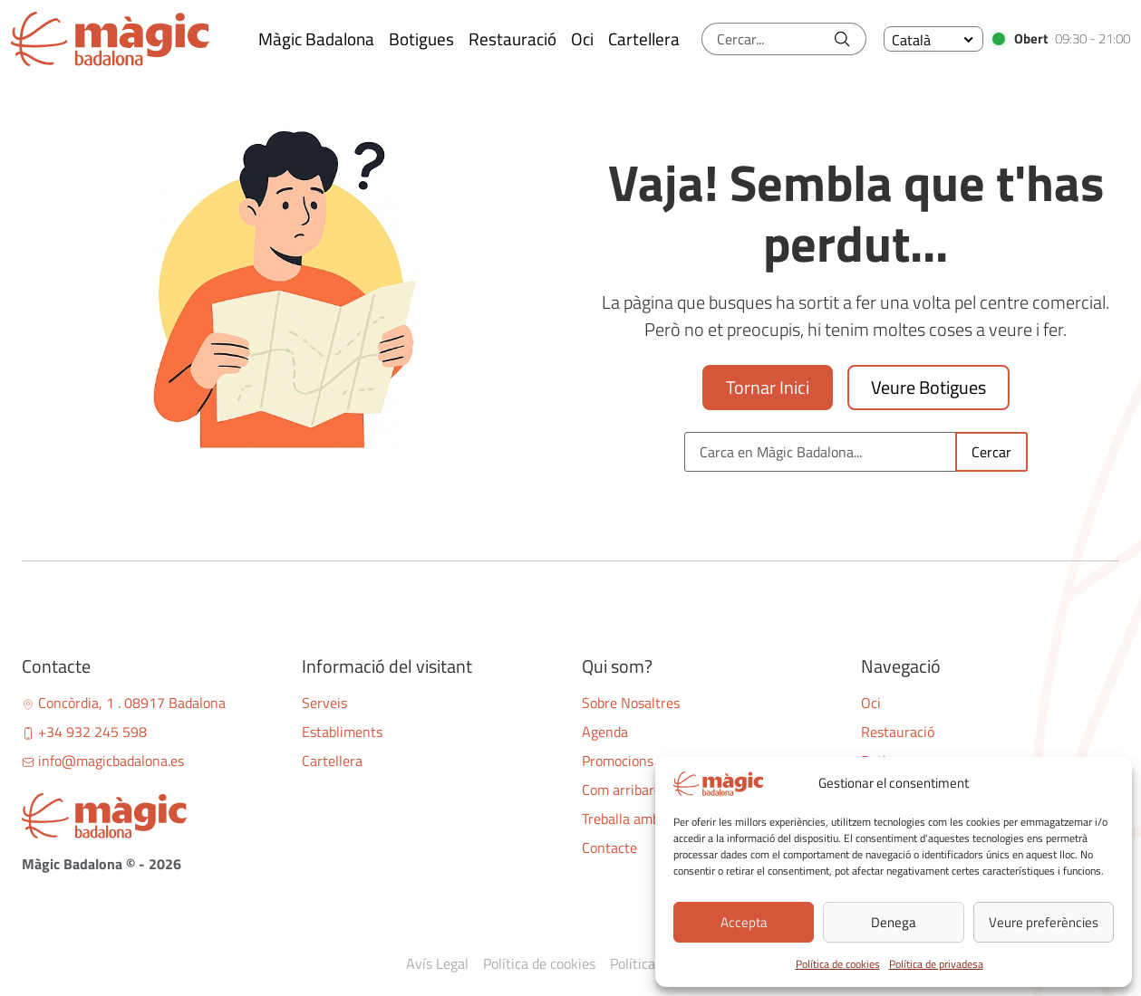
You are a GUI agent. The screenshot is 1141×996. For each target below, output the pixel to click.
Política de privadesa (936, 963)
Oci (871, 702)
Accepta (744, 922)
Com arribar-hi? (630, 789)
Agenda (605, 731)
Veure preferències (1043, 922)
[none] (933, 39)
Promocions (617, 760)
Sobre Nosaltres (631, 702)
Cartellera (332, 760)
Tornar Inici (767, 387)
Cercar (991, 452)
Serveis (324, 702)
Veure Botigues (928, 387)
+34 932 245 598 (84, 731)
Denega (893, 922)
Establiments (342, 731)
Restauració (897, 731)
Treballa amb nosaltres (651, 818)
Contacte (609, 847)
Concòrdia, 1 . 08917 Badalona (124, 702)
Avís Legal (437, 963)
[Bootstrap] (151, 815)
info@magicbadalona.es (103, 760)
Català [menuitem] (911, 40)
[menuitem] (933, 39)
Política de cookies (838, 963)
